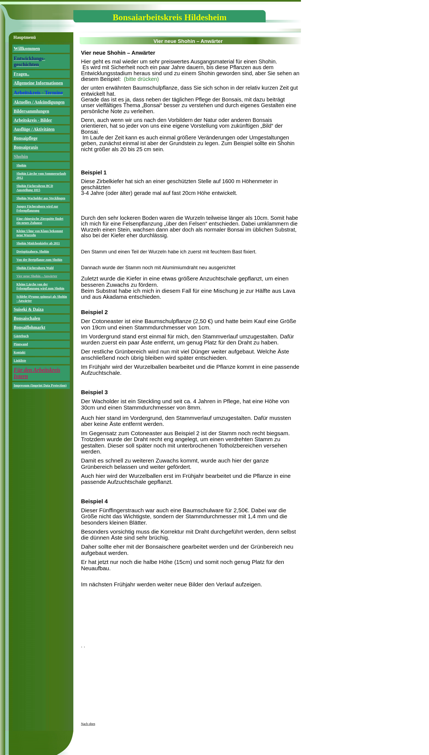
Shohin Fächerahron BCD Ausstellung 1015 (34, 188)
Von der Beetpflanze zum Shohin (39, 260)
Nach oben (88, 724)
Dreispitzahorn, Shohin (32, 251)
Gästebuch (21, 336)
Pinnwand (21, 344)
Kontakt (19, 352)
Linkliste (20, 360)
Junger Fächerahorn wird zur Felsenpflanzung (37, 208)
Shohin (21, 165)
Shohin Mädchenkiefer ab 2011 (38, 243)
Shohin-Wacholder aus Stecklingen (40, 198)
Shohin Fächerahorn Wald (35, 268)
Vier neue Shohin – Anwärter (36, 276)
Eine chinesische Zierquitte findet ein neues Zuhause (39, 221)
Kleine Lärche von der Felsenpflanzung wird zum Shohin (40, 286)
